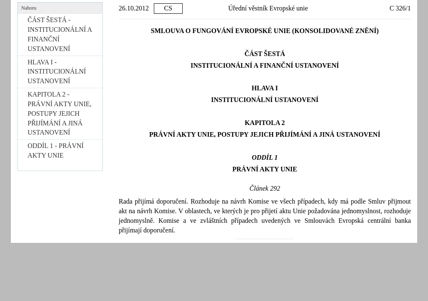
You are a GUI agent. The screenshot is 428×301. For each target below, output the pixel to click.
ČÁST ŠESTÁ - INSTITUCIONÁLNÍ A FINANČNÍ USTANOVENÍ (60, 34)
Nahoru (28, 8)
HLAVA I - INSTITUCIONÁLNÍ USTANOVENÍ (57, 72)
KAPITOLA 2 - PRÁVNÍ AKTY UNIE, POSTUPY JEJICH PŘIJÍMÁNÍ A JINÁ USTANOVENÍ (60, 113)
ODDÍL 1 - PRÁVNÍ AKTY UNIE (56, 150)
